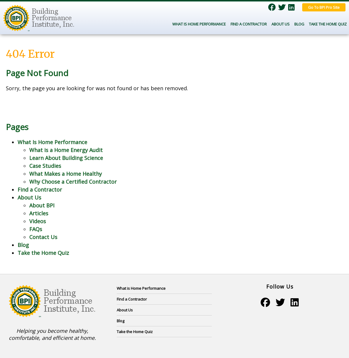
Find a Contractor (249, 24)
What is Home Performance (141, 288)
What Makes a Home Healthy (65, 173)
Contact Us (43, 237)
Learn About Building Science (66, 157)
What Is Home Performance (199, 24)
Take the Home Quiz (328, 24)
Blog (299, 24)
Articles (38, 213)
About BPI (41, 205)
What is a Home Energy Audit (66, 150)
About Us (280, 24)
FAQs (35, 229)
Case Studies (45, 165)
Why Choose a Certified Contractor (73, 181)
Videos (37, 221)
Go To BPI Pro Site (324, 7)
